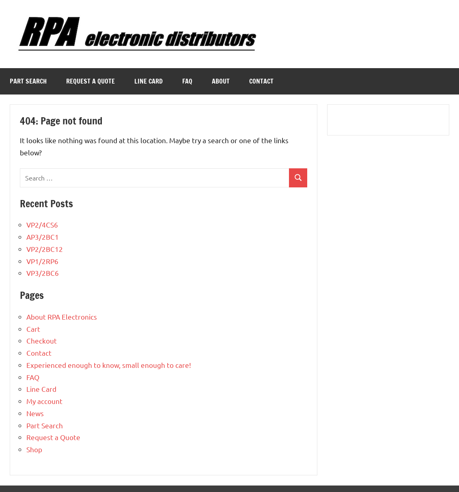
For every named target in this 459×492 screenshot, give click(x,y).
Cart (33, 328)
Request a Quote (90, 81)
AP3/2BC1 (42, 236)
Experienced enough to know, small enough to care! (108, 365)
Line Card (148, 81)
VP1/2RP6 (42, 261)
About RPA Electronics (61, 316)
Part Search (28, 81)
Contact (261, 81)
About (221, 81)
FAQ (187, 81)
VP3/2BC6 (42, 273)
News (35, 413)
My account (44, 401)
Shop (34, 449)
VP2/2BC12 (44, 249)
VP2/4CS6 (42, 224)
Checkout (41, 340)
